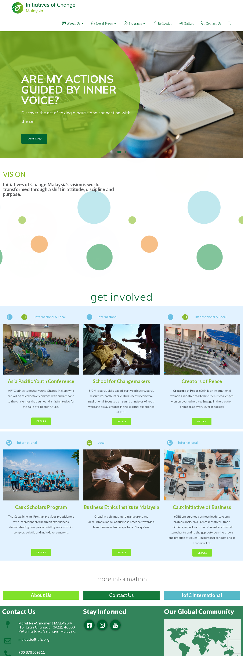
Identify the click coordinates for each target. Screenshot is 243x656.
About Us (41, 595)
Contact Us (121, 595)
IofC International (202, 595)
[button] (119, 152)
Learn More (34, 139)
